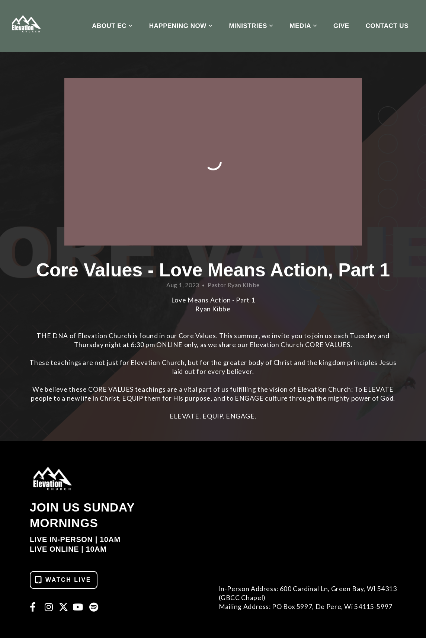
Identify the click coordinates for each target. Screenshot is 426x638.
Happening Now (181, 25)
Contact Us (387, 25)
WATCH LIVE (62, 580)
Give (341, 25)
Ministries (251, 25)
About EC (112, 25)
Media (303, 25)
